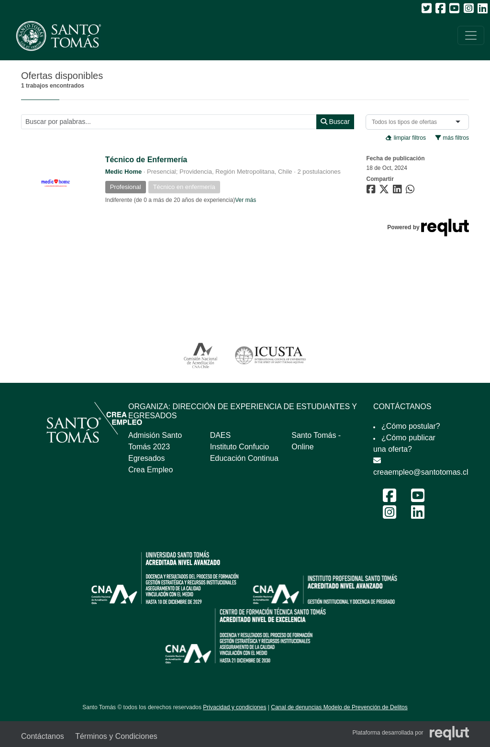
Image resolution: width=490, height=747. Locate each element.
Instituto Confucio (239, 447)
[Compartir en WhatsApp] (411, 191)
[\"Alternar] (470, 35)
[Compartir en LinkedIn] (399, 191)
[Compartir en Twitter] (385, 191)
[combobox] (406, 122)
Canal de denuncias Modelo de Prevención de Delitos (339, 707)
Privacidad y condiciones (234, 707)
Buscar (335, 121)
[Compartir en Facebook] (372, 191)
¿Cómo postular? (410, 426)
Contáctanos (42, 736)
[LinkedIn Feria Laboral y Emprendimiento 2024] (417, 515)
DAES (220, 435)
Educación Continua (244, 458)
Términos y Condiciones (116, 736)
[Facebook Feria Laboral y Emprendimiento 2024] (389, 498)
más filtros (452, 137)
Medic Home (123, 171)
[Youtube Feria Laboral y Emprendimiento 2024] (417, 498)
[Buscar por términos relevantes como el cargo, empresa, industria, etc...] (169, 121)
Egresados (146, 458)
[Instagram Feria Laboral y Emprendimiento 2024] (389, 515)
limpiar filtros (405, 137)
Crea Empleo (150, 470)
